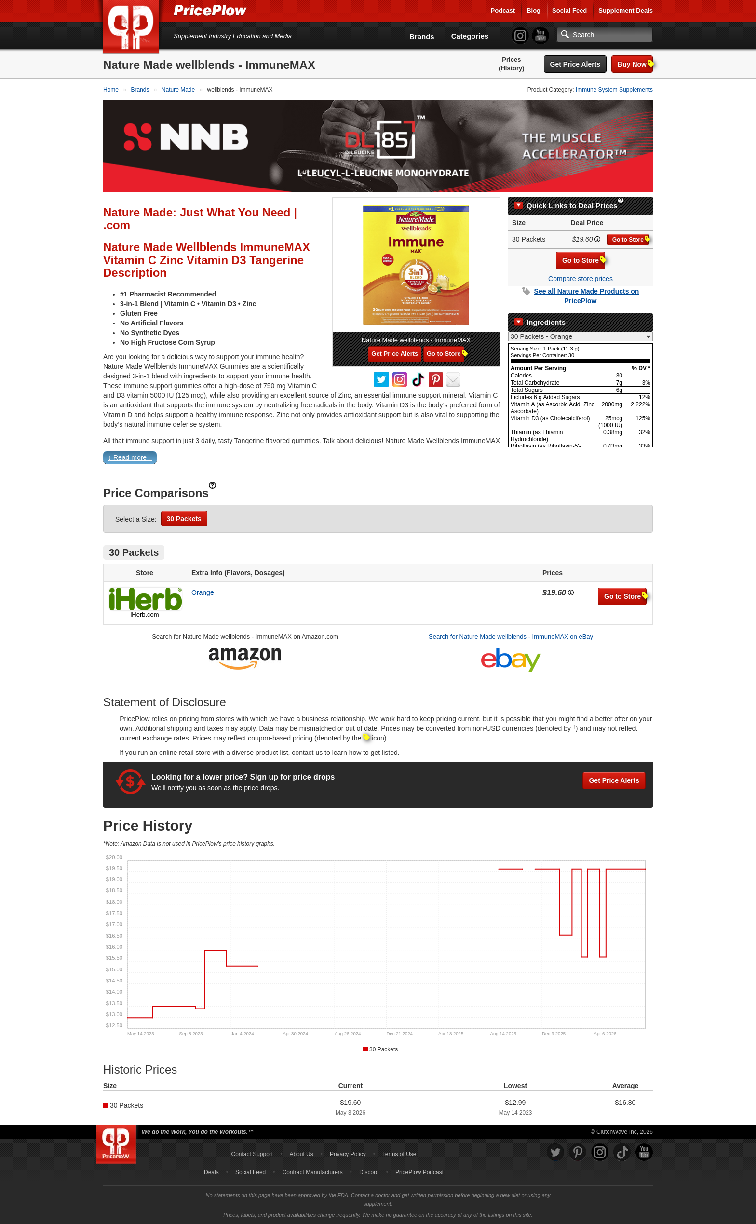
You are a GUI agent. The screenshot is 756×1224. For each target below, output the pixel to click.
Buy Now (635, 64)
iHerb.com (144, 614)
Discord (369, 1172)
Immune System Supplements (614, 89)
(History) (511, 68)
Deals (211, 1172)
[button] (378, 459)
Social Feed (569, 10)
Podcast (503, 10)
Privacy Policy (348, 1154)
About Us (301, 1154)
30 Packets (184, 519)
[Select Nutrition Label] (580, 336)
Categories (470, 36)
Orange (202, 592)
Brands (421, 36)
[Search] (604, 34)
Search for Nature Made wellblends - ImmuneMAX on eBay (511, 636)
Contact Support (252, 1154)
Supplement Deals (625, 10)
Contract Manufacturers (312, 1172)
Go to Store (630, 239)
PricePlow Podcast (419, 1172)
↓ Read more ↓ (130, 457)
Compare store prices (580, 278)
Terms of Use (399, 1154)
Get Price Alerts (575, 64)
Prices (511, 59)
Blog (533, 10)
